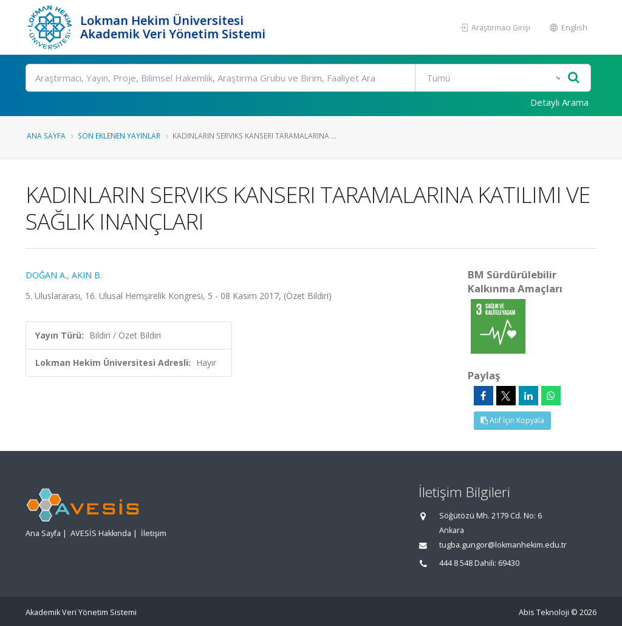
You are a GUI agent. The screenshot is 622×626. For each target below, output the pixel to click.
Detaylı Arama (559, 102)
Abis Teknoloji (544, 612)
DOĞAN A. (46, 275)
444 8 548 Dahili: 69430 (479, 563)
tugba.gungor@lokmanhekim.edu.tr (503, 545)
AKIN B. (87, 275)
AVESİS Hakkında (100, 533)
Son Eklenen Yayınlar (119, 135)
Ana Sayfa (46, 135)
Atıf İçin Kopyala (512, 420)
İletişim (153, 533)
